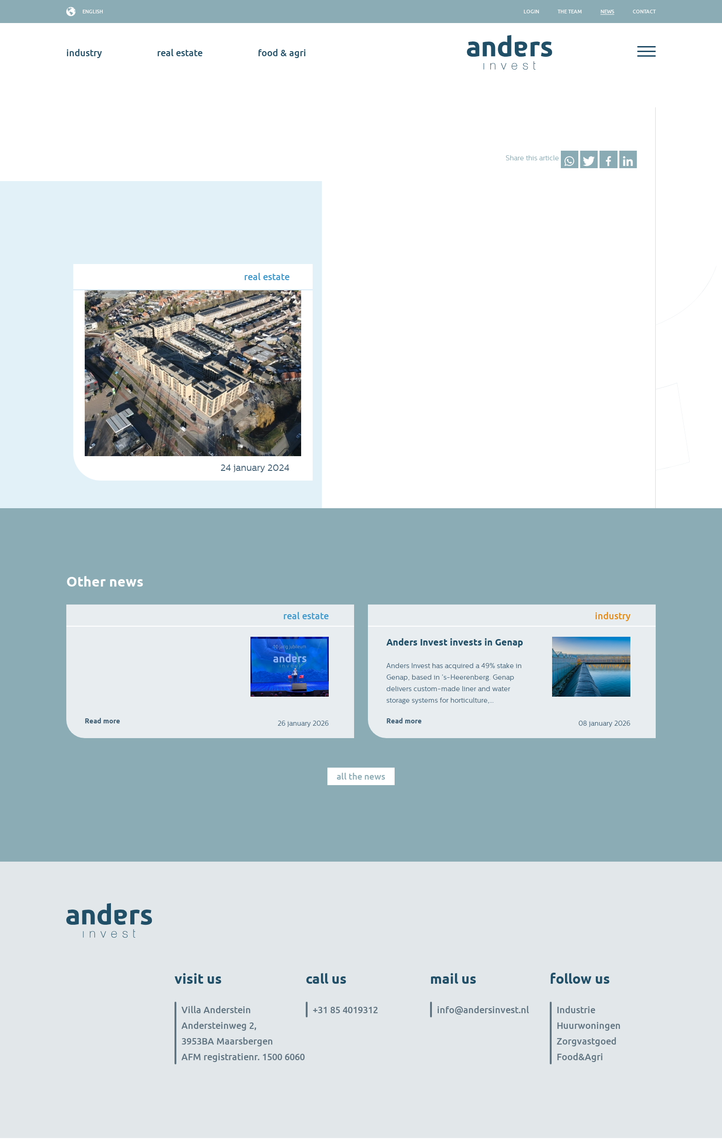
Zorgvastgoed (587, 1041)
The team (570, 11)
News (607, 11)
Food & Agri (282, 52)
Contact (644, 11)
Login (531, 11)
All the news (361, 776)
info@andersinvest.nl (483, 1010)
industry (84, 52)
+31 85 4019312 (345, 1010)
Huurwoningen (589, 1026)
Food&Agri (580, 1057)
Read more (102, 721)
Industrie (576, 1010)
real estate (180, 52)
